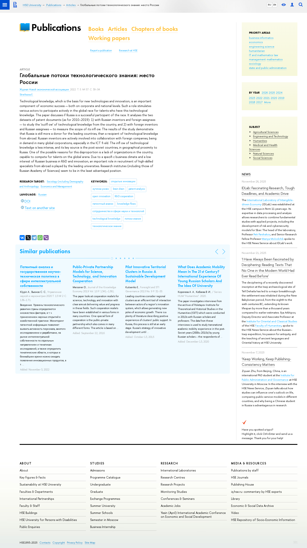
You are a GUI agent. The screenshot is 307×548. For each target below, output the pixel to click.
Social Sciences (262, 158)
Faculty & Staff (30, 506)
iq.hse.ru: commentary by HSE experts (256, 492)
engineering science (261, 46)
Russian (42, 194)
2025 (272, 92)
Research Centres (173, 477)
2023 (252, 98)
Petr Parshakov (261, 234)
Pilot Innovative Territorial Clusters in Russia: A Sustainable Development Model (145, 274)
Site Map (90, 542)
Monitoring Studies (174, 492)
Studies (97, 463)
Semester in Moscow (104, 520)
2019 (281, 98)
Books (96, 29)
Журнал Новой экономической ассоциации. (45, 89)
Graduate (96, 492)
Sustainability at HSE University (40, 484)
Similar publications (45, 251)
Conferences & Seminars (177, 499)
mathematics (274, 59)
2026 (265, 92)
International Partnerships (37, 499)
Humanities (260, 141)
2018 (252, 102)
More (267, 102)
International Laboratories (178, 470)
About (26, 463)
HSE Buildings (28, 513)
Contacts (44, 542)
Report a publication (101, 50)
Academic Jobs (170, 506)
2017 (259, 102)
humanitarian (257, 51)
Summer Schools (101, 513)
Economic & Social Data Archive (252, 506)
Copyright (58, 542)
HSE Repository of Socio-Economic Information (263, 520)
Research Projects (173, 484)
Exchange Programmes (105, 499)
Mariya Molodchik (273, 239)
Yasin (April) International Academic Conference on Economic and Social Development (193, 515)
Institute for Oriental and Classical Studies (271, 321)
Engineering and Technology (270, 136)
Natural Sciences (263, 153)
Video (235, 513)
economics (256, 42)
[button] (112, 258)
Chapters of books (154, 29)
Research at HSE (128, 50)
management (257, 59)
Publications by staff (245, 470)
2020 (274, 98)
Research (169, 463)
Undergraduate (100, 484)
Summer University (102, 506)
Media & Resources (248, 463)
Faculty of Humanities (268, 325)
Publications (56, 27)
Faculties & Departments (36, 492)
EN (274, 4)
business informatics (261, 38)
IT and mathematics (261, 55)
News (246, 174)
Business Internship (103, 527)
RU (269, 4)
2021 (267, 98)
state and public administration (268, 68)
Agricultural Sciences (265, 132)
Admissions (97, 470)
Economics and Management (56, 186)
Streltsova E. (26, 94)
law (276, 55)
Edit (295, 541)
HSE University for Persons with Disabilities (48, 520)
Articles (117, 29)
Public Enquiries (30, 527)
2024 (279, 92)
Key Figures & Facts (32, 477)
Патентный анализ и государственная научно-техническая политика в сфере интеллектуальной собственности (40, 276)
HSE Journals (239, 477)
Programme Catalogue (105, 477)
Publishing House (242, 484)
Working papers (109, 38)
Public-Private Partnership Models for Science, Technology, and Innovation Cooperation (95, 274)
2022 (259, 98)
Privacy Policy (75, 542)
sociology (255, 63)
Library (235, 499)
